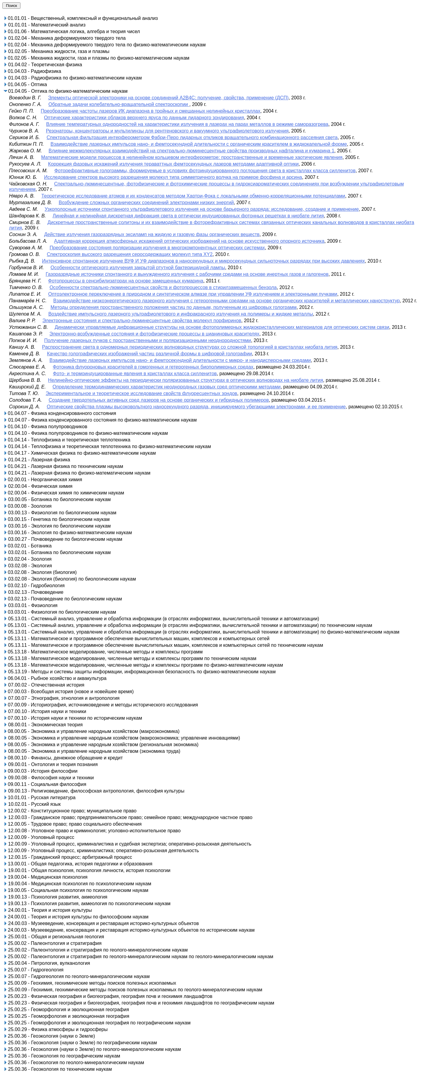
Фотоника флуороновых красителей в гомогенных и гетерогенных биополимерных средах (153, 366)
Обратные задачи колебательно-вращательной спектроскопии (118, 104)
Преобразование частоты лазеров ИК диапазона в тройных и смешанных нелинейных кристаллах (150, 111)
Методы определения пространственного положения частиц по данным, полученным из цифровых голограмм (173, 307)
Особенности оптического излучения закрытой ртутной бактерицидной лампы (138, 267)
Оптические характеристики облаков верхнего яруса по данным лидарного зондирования (144, 117)
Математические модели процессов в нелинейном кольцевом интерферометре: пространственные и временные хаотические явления (191, 157)
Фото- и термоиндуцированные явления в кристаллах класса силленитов (135, 373)
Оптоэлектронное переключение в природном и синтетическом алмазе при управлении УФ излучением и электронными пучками (192, 294)
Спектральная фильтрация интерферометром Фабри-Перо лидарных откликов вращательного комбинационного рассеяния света (192, 137)
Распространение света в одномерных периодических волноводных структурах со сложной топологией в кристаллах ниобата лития (189, 347)
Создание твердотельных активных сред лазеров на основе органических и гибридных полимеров (159, 400)
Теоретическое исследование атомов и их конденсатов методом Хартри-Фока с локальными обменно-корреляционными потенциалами (193, 195)
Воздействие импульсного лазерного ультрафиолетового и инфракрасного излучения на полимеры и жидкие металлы (180, 313)
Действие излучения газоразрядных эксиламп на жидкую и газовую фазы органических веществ (151, 234)
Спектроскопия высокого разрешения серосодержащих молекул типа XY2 (130, 254)
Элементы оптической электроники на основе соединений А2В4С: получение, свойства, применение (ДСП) (168, 97)
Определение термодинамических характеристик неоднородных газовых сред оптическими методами (167, 386)
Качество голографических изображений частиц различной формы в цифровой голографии (149, 353)
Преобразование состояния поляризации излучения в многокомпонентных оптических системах (157, 247)
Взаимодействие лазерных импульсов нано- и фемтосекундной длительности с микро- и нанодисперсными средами (180, 360)
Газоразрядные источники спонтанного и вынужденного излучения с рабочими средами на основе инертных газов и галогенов (187, 274)
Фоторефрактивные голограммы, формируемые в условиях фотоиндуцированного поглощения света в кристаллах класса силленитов (205, 170)
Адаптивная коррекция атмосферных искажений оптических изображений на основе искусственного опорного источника (189, 241)
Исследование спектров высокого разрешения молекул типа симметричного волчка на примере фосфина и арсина (173, 177)
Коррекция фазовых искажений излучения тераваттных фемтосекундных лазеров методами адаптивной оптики (173, 164)
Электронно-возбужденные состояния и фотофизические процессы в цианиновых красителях (154, 333)
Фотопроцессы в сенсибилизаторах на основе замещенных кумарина (125, 280)
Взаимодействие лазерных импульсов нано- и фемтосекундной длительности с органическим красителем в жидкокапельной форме (199, 144)
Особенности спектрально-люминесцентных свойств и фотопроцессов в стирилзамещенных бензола (163, 287)
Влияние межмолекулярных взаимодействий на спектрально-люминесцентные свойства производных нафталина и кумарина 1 (191, 150)
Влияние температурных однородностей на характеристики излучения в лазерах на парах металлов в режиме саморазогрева (187, 124)
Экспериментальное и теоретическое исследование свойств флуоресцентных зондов (141, 393)
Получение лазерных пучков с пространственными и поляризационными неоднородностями (147, 340)
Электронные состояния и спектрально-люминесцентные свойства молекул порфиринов (141, 320)
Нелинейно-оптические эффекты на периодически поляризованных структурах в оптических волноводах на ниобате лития (185, 380)
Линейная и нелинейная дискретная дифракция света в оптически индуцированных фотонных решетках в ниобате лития (188, 215)
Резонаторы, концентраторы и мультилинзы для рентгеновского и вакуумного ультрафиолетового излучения (167, 130)
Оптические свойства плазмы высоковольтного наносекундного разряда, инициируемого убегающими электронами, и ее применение (196, 406)
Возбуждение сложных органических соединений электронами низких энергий (146, 202)
